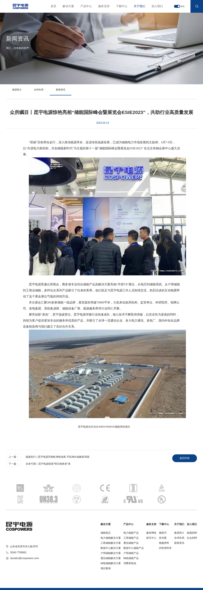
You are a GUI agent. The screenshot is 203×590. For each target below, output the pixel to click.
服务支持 (100, 6)
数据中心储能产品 (133, 535)
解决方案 (65, 6)
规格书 (163, 520)
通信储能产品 (131, 530)
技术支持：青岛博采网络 (43, 583)
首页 (50, 6)
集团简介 (21, 91)
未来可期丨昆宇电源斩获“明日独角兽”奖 (48, 470)
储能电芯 (106, 520)
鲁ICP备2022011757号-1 (18, 583)
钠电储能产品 (131, 545)
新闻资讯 (80, 91)
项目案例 (106, 555)
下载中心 (118, 6)
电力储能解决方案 (111, 525)
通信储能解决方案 (111, 545)
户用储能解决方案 (111, 540)
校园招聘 (192, 520)
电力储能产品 (131, 520)
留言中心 (151, 525)
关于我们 (136, 6)
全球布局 (50, 91)
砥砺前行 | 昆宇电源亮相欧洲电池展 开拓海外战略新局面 (58, 463)
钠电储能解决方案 (111, 550)
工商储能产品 (131, 525)
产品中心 (82, 6)
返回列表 (181, 464)
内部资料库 (165, 535)
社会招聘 (192, 525)
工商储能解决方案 (111, 530)
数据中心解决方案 (111, 535)
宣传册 (163, 525)
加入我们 (153, 6)
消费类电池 (129, 550)
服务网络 (151, 520)
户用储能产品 (131, 540)
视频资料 (164, 530)
